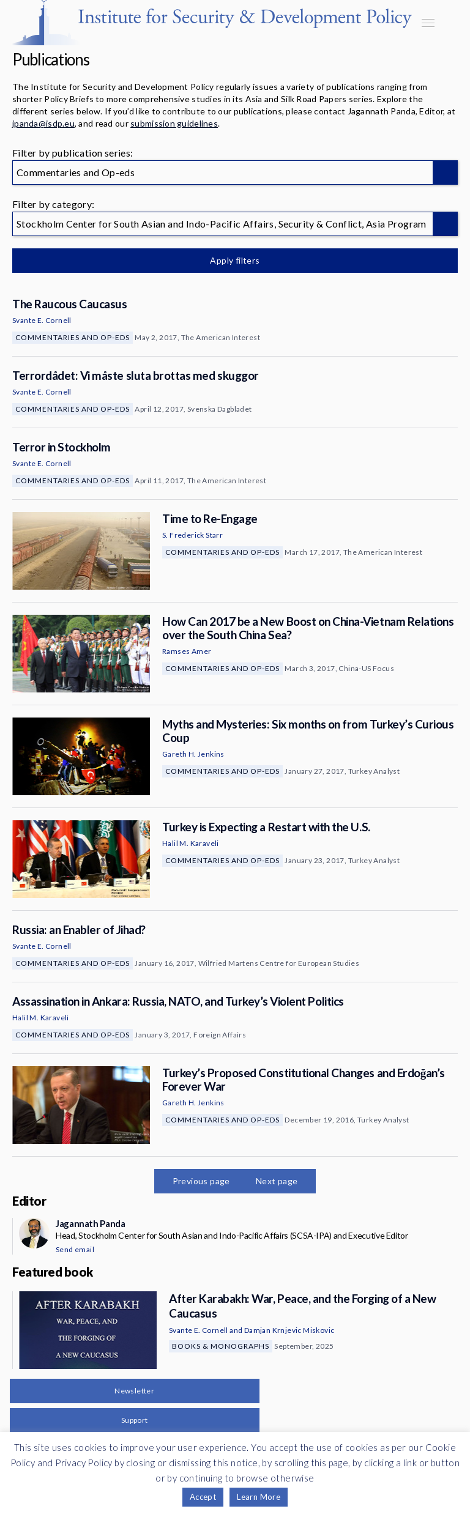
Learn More (258, 1497)
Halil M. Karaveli (190, 843)
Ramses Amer (186, 651)
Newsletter (134, 1390)
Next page (277, 1181)
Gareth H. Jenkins (193, 753)
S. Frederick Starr (192, 535)
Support (134, 1420)
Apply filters (234, 260)
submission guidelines (174, 123)
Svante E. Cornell (42, 320)
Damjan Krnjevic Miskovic (289, 1330)
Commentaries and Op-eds (72, 337)
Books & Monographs (220, 1346)
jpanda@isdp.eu (43, 123)
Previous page (201, 1181)
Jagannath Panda (90, 1223)
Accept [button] (203, 1497)
